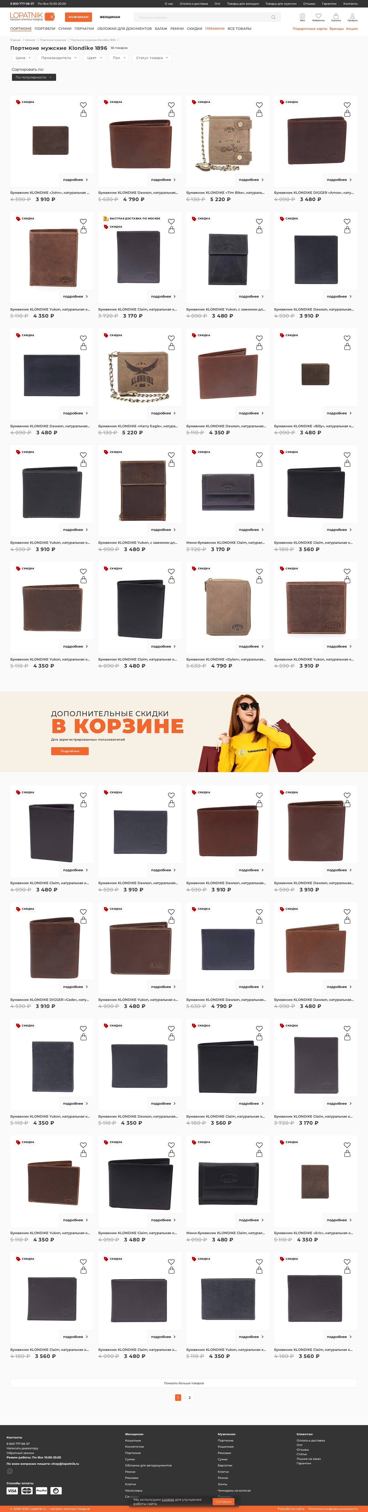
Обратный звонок (20, 1453)
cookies (168, 1499)
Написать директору (22, 1448)
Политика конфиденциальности (333, 1509)
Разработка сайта (291, 1509)
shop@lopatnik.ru (65, 1463)
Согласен (223, 1502)
